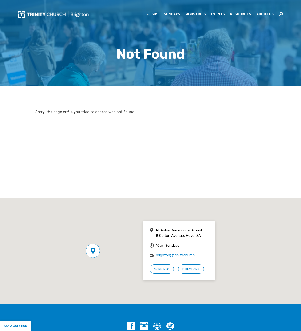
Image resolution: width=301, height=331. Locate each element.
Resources (240, 14)
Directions (190, 269)
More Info (161, 269)
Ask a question (15, 325)
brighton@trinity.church (175, 255)
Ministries (195, 14)
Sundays (172, 14)
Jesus (152, 14)
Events (218, 14)
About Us (265, 14)
